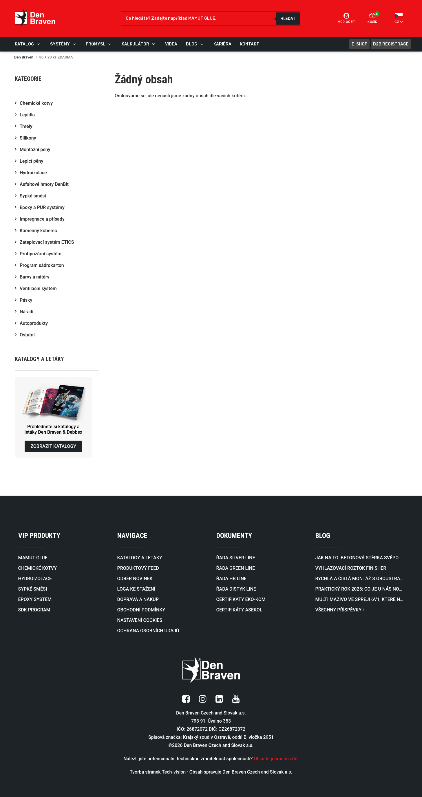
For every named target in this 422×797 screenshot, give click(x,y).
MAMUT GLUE (33, 557)
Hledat (287, 18)
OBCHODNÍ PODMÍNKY (141, 610)
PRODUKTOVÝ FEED (138, 568)
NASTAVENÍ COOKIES (139, 620)
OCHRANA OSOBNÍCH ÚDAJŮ (148, 630)
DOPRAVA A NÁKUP (138, 599)
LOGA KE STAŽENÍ (136, 589)
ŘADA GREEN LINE (235, 568)
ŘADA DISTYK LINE (236, 589)
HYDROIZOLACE (35, 578)
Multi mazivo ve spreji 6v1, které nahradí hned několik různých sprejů (359, 599)
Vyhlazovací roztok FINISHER (350, 568)
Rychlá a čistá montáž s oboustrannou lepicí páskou (359, 578)
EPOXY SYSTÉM (35, 599)
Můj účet (346, 18)
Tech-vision (174, 772)
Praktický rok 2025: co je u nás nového (359, 589)
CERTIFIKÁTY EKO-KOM (241, 599)
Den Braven (23, 57)
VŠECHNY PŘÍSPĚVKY (339, 610)
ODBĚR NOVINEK (135, 578)
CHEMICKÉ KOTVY (37, 568)
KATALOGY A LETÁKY (139, 557)
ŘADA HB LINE (231, 578)
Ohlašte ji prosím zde (275, 758)
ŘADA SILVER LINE (235, 557)
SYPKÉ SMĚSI (32, 589)
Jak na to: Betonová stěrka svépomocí (359, 557)
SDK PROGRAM (34, 610)
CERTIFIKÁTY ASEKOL (239, 610)
